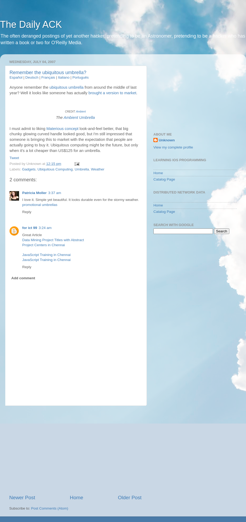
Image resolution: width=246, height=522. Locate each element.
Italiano (64, 77)
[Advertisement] (75, 450)
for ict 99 (29, 228)
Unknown (167, 140)
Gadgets (28, 169)
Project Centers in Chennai (43, 245)
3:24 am (45, 228)
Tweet (14, 158)
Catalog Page (164, 179)
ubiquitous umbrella (66, 87)
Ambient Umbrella (79, 117)
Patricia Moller (34, 193)
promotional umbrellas (39, 205)
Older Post (130, 497)
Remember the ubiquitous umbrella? (48, 72)
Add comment (23, 278)
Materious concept (62, 129)
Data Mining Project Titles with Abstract (53, 240)
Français (48, 77)
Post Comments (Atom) (49, 508)
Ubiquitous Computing (55, 169)
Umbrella (82, 169)
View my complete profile (173, 147)
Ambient (81, 111)
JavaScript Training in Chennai (46, 255)
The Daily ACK (31, 24)
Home (76, 497)
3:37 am (54, 193)
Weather (97, 169)
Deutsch (32, 77)
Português (80, 77)
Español (16, 77)
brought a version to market (112, 93)
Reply (26, 212)
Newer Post (22, 497)
